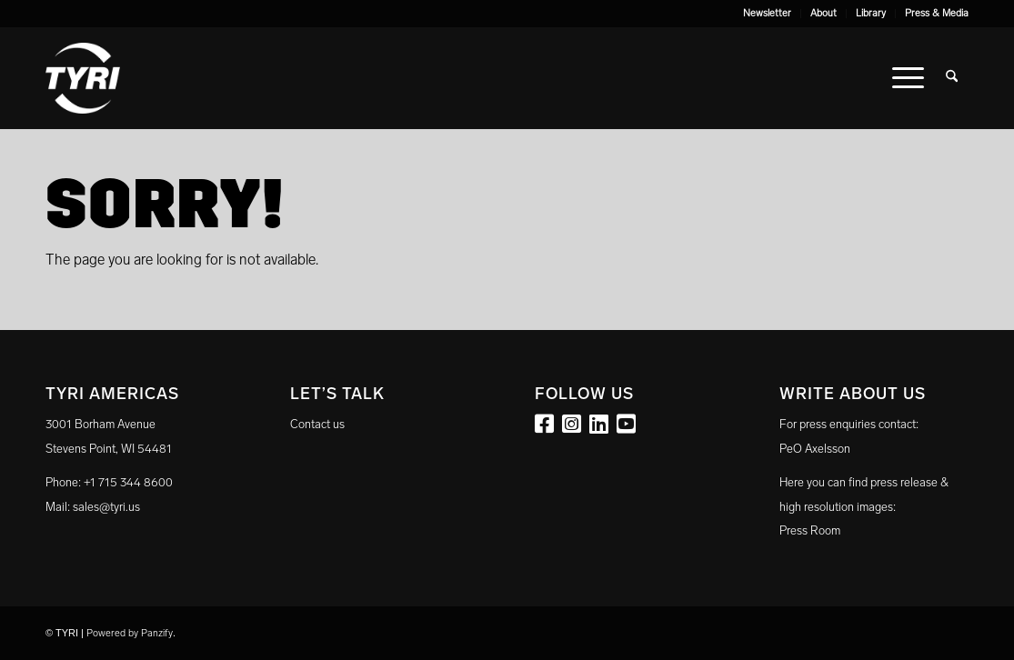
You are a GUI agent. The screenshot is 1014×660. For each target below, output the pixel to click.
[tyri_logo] (82, 78)
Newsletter (767, 13)
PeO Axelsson (814, 448)
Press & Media (937, 13)
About (823, 13)
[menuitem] (767, 13)
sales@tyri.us (106, 507)
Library (871, 13)
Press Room (809, 530)
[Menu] (908, 78)
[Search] (952, 78)
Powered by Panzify (129, 633)
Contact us (317, 424)
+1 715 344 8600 (128, 482)
